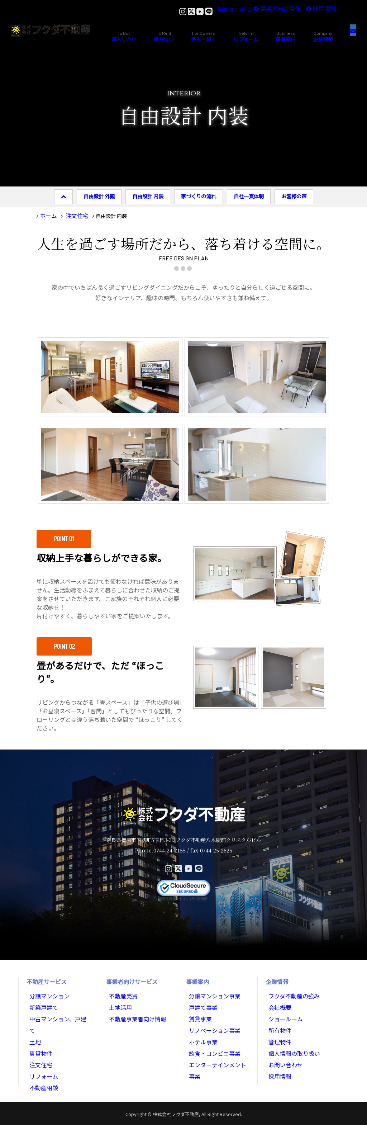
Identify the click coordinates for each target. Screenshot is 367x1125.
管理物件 (278, 1033)
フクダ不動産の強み (290, 993)
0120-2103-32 (186, 11)
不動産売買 (121, 993)
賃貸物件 (39, 1033)
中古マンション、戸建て (56, 1013)
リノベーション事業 (211, 1023)
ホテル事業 (201, 1033)
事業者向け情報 (257, 11)
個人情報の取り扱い (291, 1043)
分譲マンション (47, 993)
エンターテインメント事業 (219, 1053)
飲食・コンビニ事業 (211, 1043)
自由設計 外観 (99, 196)
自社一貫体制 (249, 196)
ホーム (47, 214)
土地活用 (119, 1003)
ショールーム (283, 1013)
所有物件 (278, 1023)
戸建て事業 (201, 1003)
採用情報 (314, 11)
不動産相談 (41, 1063)
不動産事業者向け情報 (134, 1013)
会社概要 (278, 1003)
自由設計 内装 (147, 196)
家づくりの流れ (198, 196)
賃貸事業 (199, 1013)
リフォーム (41, 1053)
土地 (34, 1023)
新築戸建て (41, 1003)
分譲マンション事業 (211, 993)
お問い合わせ (283, 1053)
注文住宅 (72, 214)
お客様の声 (293, 196)
